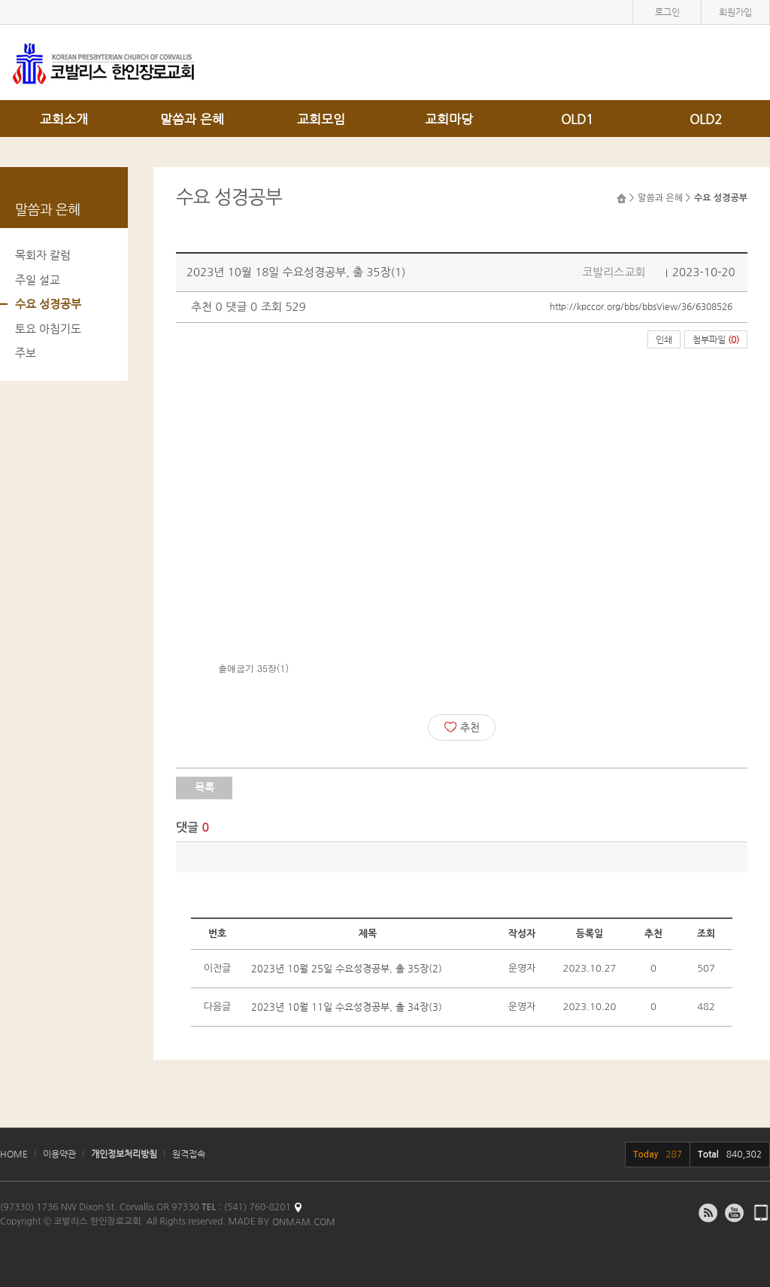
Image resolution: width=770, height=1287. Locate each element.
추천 (462, 727)
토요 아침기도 (48, 328)
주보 (25, 352)
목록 (204, 787)
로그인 (667, 12)
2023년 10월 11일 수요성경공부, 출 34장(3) (346, 1006)
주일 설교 (37, 279)
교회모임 (321, 118)
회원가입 (735, 12)
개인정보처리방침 (124, 1154)
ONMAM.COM (303, 1221)
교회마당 (449, 118)
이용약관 (59, 1154)
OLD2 (706, 118)
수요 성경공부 (48, 303)
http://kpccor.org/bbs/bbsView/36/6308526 (641, 306)
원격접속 (188, 1154)
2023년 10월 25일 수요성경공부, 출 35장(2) (346, 968)
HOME (14, 1154)
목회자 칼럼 (43, 254)
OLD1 (577, 118)
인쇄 (664, 339)
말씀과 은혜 (192, 118)
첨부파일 (716, 339)
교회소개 (64, 118)
